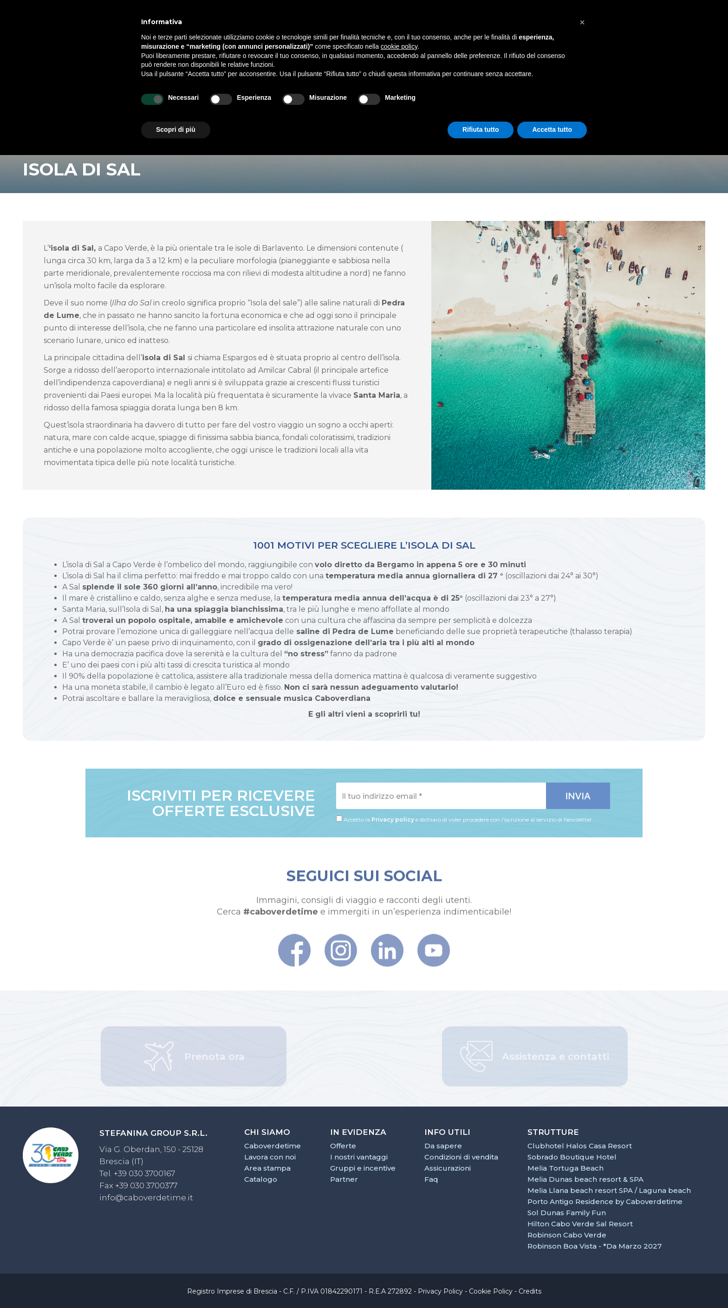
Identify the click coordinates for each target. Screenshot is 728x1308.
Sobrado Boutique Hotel (572, 1157)
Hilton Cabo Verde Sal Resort (580, 1223)
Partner (344, 1179)
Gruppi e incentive (363, 1168)
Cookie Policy (491, 1291)
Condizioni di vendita (461, 1157)
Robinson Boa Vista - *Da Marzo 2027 (594, 1246)
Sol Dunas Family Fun (566, 1212)
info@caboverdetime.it (146, 1197)
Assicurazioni (447, 1168)
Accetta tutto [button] (552, 129)
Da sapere (443, 1145)
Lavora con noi (270, 1157)
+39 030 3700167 (144, 1173)
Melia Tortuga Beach (565, 1168)
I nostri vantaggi (359, 1157)
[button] (582, 22)
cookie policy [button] (399, 46)
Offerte (343, 1145)
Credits (530, 1291)
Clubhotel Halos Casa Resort (579, 1145)
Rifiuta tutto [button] (480, 129)
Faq (431, 1179)
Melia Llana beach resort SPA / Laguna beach (609, 1190)
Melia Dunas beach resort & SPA (585, 1179)
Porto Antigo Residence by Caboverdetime (604, 1201)
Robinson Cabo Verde (566, 1234)
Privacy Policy (440, 1291)
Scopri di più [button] (175, 129)
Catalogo (260, 1179)
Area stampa (267, 1168)
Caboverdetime (272, 1145)
